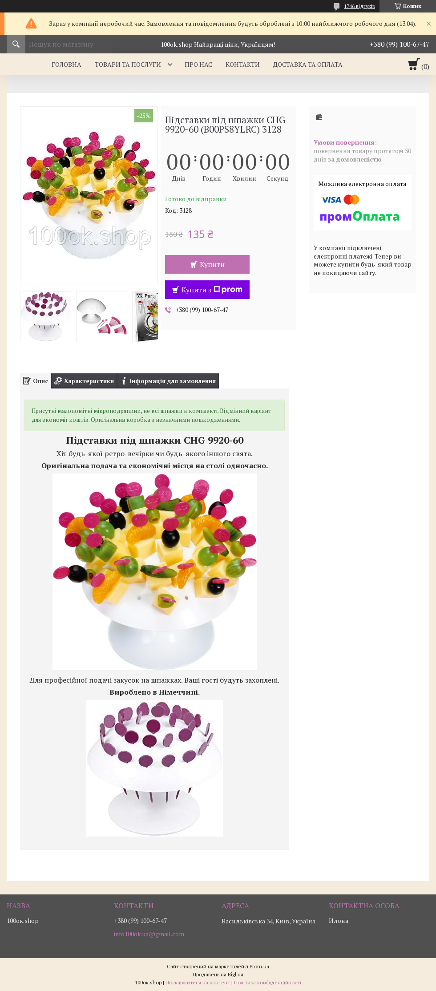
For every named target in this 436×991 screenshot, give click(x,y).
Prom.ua (259, 966)
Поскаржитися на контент (198, 982)
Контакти (243, 64)
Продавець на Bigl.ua (218, 974)
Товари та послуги (128, 64)
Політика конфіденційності (267, 982)
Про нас (198, 64)
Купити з (212, 290)
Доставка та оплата (308, 64)
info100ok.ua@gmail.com (149, 934)
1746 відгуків (359, 6)
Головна (66, 64)
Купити (212, 264)
